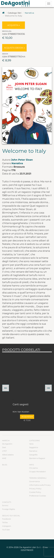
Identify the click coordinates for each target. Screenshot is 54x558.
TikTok (5, 522)
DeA (4, 447)
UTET (4, 451)
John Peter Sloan (22, 159)
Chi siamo (33, 468)
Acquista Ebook (14, 47)
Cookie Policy (35, 492)
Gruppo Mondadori (37, 471)
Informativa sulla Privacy (40, 485)
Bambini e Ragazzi (37, 458)
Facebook (6, 519)
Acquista (13, 25)
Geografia (33, 455)
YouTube (6, 530)
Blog (4, 465)
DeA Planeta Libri (16, 3)
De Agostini (7, 444)
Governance (34, 481)
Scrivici (5, 505)
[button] (5, 388)
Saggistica (33, 447)
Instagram (6, 526)
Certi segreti (21, 404)
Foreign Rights (8, 509)
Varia (31, 444)
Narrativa (29, 13)
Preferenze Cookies (37, 496)
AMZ (4, 458)
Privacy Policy (35, 488)
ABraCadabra (8, 455)
